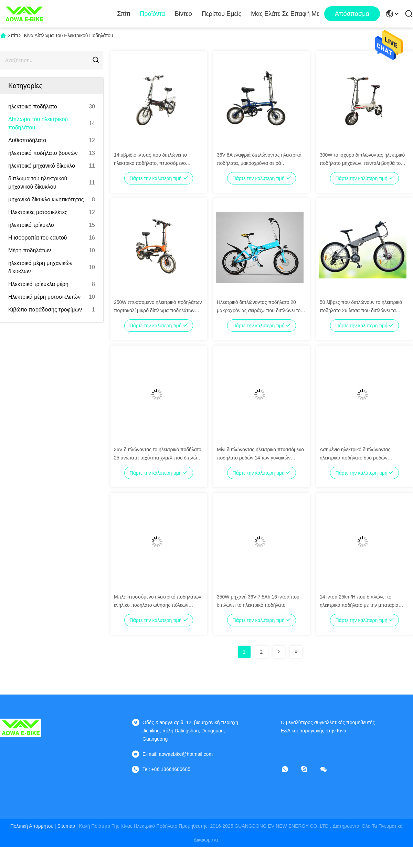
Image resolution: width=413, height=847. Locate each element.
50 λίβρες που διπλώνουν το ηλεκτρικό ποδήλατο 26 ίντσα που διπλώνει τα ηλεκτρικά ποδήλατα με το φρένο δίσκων (363, 310)
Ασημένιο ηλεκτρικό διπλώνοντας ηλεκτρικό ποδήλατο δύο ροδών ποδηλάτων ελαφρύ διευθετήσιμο (355, 458)
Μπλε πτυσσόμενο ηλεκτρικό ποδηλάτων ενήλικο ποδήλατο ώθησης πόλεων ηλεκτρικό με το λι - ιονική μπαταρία (157, 605)
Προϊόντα (152, 14)
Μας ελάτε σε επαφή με (285, 14)
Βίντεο (183, 14)
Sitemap (66, 826)
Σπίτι (123, 14)
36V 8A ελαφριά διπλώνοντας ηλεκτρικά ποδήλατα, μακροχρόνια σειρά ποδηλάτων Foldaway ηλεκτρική (259, 163)
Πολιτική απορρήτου (31, 826)
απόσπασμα (352, 13)
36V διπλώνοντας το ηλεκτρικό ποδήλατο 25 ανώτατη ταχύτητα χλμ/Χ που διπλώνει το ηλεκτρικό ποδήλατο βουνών (158, 458)
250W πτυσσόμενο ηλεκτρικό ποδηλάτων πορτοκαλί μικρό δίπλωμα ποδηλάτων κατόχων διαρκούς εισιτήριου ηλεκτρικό (158, 310)
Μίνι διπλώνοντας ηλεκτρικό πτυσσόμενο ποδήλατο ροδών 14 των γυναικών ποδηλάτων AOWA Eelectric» (260, 458)
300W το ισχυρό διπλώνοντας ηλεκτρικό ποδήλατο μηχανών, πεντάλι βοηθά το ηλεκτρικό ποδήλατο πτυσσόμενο (362, 163)
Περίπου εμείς (221, 14)
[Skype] (309, 769)
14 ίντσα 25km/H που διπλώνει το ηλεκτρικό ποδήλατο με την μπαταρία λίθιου (359, 605)
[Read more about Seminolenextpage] (279, 652)
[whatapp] (290, 769)
